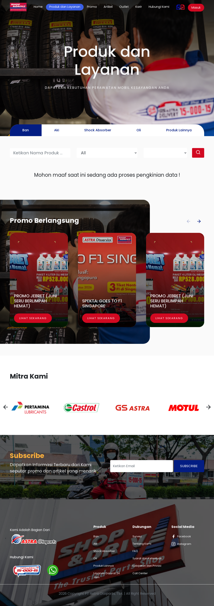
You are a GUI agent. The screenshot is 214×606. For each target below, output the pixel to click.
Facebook (181, 536)
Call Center (140, 573)
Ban (96, 536)
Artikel (108, 7)
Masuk (196, 7)
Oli (95, 558)
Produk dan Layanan (64, 7)
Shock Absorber (104, 551)
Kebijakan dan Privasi (146, 565)
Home (40, 7)
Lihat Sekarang (33, 318)
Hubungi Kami (159, 7)
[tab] (26, 130)
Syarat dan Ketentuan (147, 558)
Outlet (124, 7)
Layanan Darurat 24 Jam (106, 575)
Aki (95, 543)
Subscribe (189, 466)
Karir (138, 7)
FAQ (135, 551)
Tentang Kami (141, 543)
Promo (92, 7)
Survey (137, 536)
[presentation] (5, 408)
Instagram (181, 544)
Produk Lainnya (103, 565)
